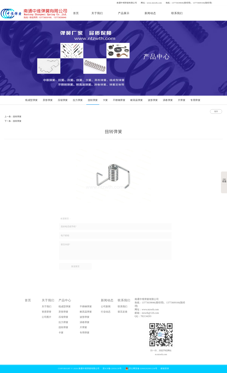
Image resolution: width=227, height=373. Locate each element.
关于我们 (48, 301)
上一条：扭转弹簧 (13, 116)
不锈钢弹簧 (86, 307)
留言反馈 (122, 312)
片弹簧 (83, 328)
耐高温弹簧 (86, 312)
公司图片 (46, 318)
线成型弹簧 (65, 307)
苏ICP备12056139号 (112, 368)
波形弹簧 (84, 318)
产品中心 (65, 301)
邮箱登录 (165, 368)
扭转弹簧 (63, 328)
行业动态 (105, 312)
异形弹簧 (63, 312)
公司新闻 (105, 307)
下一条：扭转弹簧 (13, 121)
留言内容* (115, 251)
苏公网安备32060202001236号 (141, 368)
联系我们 (124, 301)
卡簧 (61, 333)
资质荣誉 (46, 312)
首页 (28, 301)
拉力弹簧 (63, 323)
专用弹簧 (84, 333)
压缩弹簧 (63, 318)
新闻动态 (107, 301)
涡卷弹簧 (84, 323)
